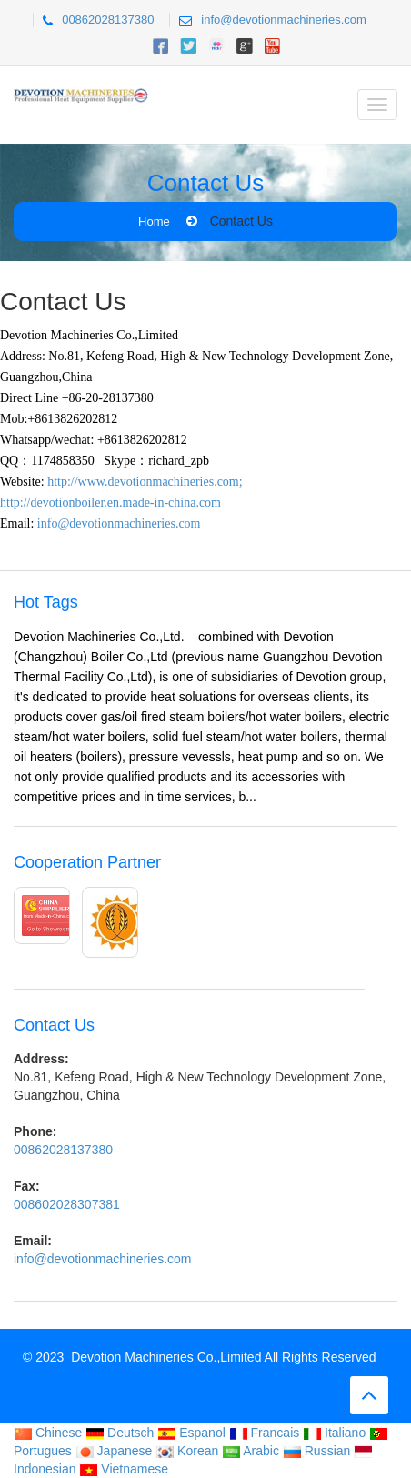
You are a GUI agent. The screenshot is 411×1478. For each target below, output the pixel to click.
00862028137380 (108, 19)
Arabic (250, 1450)
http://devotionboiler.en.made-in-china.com (110, 502)
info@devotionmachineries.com (283, 19)
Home (154, 221)
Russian (316, 1450)
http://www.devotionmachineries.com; (145, 481)
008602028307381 (67, 1204)
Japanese (114, 1450)
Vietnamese (123, 1469)
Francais (264, 1432)
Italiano (334, 1432)
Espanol (191, 1432)
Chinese (48, 1432)
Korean (186, 1450)
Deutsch (119, 1432)
